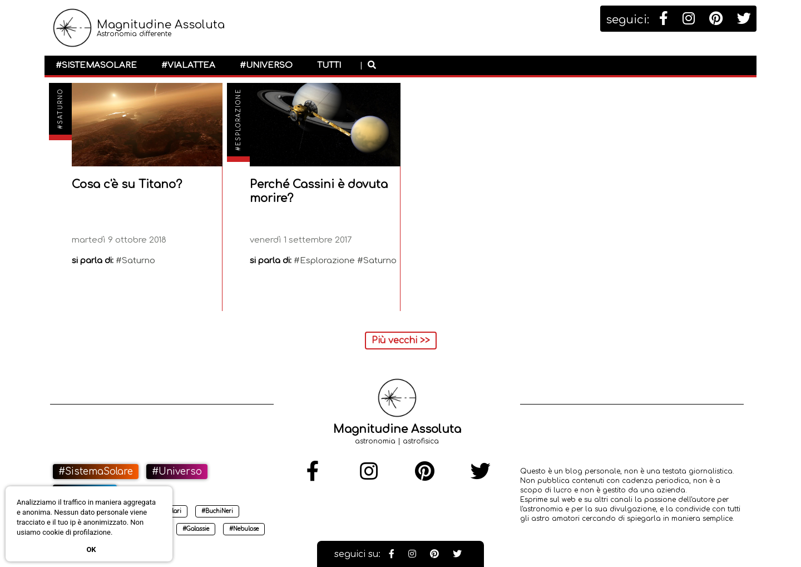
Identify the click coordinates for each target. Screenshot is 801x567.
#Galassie (195, 529)
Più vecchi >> (401, 341)
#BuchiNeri (217, 511)
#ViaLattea (188, 65)
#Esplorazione (238, 119)
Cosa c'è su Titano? (127, 184)
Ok (91, 549)
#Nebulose (244, 529)
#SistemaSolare (96, 65)
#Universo (266, 65)
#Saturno (60, 108)
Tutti (329, 65)
